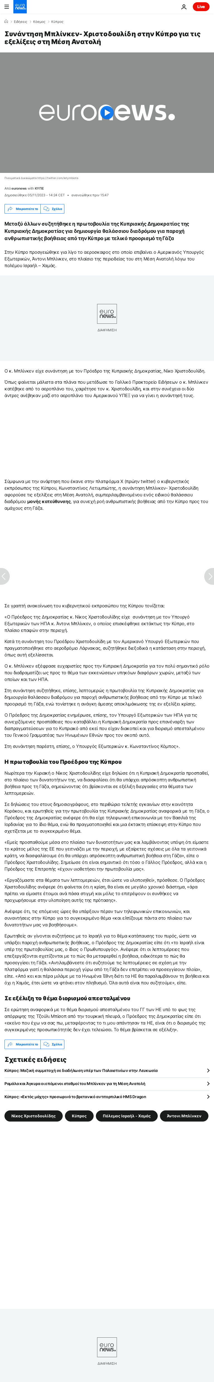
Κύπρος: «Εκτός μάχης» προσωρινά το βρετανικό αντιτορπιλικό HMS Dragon (75, 1096)
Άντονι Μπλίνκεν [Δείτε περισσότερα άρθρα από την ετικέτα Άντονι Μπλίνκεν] (184, 1115)
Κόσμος (39, 21)
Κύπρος (57, 21)
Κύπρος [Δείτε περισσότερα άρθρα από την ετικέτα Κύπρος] (79, 1115)
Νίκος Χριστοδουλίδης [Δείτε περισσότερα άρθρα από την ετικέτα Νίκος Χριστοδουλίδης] (33, 1115)
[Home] (6, 21)
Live (201, 6)
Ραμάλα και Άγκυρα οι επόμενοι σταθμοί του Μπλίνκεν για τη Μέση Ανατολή (74, 1083)
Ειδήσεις (20, 21)
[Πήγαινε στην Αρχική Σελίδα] (20, 6)
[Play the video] (107, 112)
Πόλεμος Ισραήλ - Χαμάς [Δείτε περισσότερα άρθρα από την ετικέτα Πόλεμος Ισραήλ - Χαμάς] (127, 1115)
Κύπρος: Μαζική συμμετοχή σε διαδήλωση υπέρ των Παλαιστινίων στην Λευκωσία (81, 1070)
